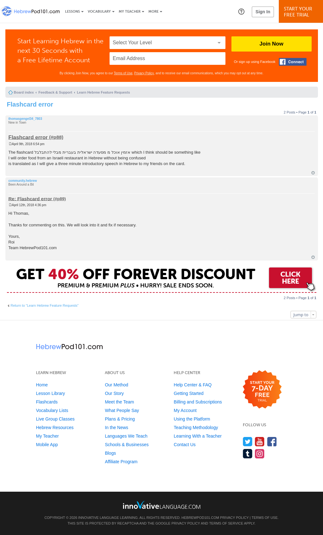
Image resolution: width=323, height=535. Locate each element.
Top (313, 173)
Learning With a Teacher (198, 436)
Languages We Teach (126, 436)
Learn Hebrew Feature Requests (103, 92)
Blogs (110, 453)
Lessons (72, 11)
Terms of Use (123, 73)
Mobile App (47, 444)
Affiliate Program (121, 461)
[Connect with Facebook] (292, 61)
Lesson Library (50, 393)
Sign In (262, 11)
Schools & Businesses (127, 444)
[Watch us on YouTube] (260, 441)
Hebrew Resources (55, 427)
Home (42, 384)
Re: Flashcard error (30, 198)
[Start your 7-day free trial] (262, 389)
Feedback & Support (55, 92)
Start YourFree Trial (302, 12)
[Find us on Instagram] (260, 453)
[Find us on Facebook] (272, 441)
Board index (24, 92)
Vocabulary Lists (52, 410)
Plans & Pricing (120, 418)
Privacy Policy (144, 73)
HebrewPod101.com (200, 518)
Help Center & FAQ (193, 384)
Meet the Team (119, 401)
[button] (241, 11)
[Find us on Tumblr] (248, 453)
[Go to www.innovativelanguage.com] (161, 505)
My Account (185, 410)
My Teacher (130, 11)
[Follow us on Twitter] (248, 441)
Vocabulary (99, 11)
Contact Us (184, 444)
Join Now (272, 44)
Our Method (116, 384)
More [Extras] (153, 11)
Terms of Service (226, 523)
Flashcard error (30, 104)
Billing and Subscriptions (198, 401)
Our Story (114, 393)
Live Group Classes (55, 418)
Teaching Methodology (196, 427)
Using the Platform (192, 418)
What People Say (122, 410)
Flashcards (46, 401)
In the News (116, 427)
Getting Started (188, 393)
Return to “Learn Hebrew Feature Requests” (45, 305)
